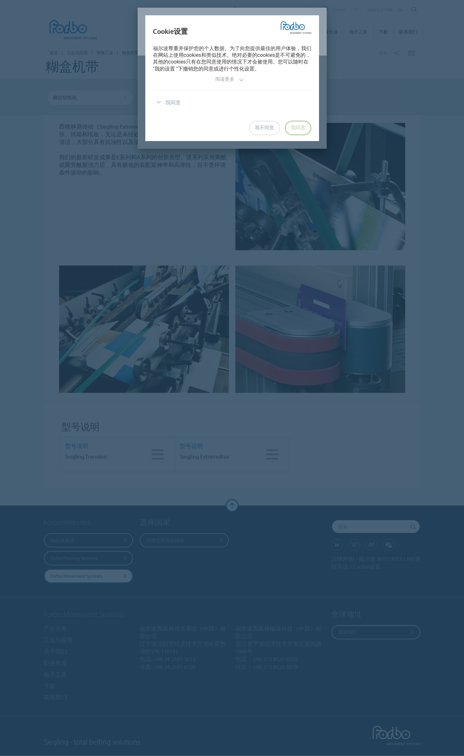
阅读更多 (229, 80)
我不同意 (264, 128)
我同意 (167, 103)
